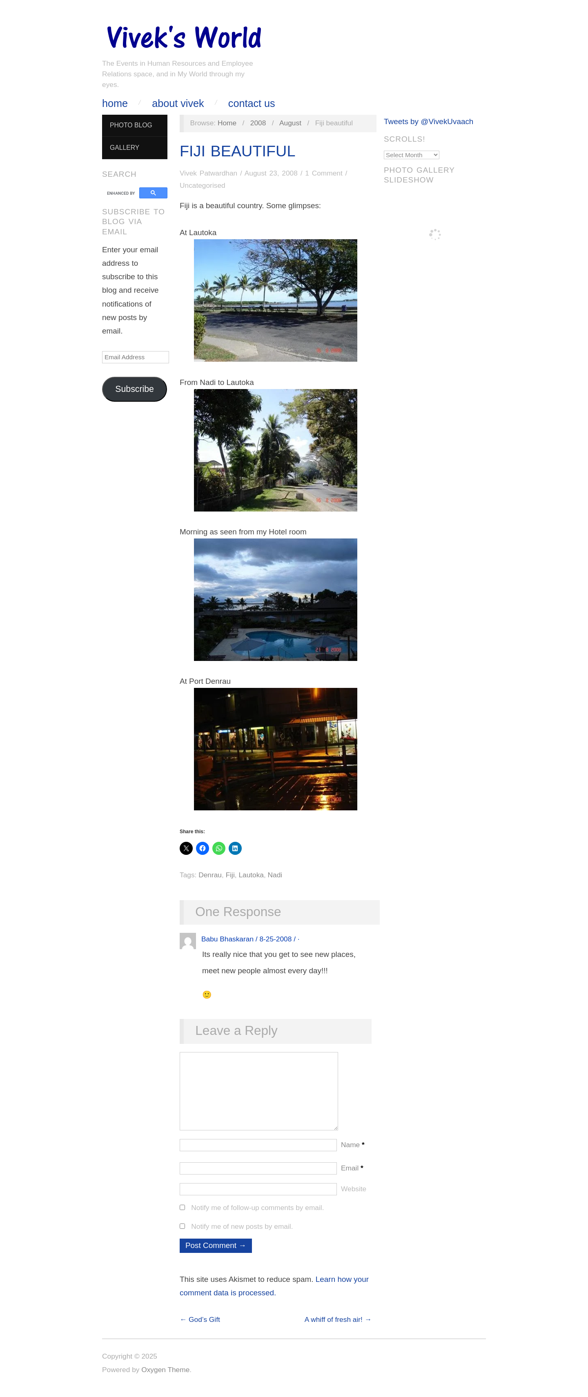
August (290, 123)
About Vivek (178, 103)
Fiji (230, 875)
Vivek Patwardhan (208, 173)
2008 (258, 123)
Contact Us (251, 103)
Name (353, 1153)
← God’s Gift (200, 1328)
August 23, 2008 (271, 173)
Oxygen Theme (165, 1378)
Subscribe (134, 389)
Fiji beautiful (237, 151)
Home (115, 103)
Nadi (275, 875)
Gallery (124, 147)
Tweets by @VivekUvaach (428, 121)
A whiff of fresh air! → (338, 1328)
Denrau (210, 875)
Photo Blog (131, 125)
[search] (122, 193)
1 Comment (323, 173)
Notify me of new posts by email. (242, 1234)
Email (352, 1176)
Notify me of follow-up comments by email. (257, 1216)
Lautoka (251, 875)
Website (353, 1197)
